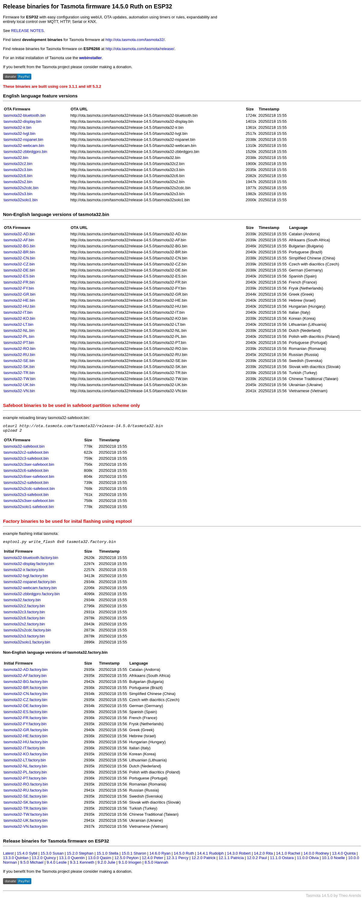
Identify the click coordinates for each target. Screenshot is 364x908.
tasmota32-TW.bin (20, 378)
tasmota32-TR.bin (19, 372)
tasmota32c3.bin (18, 169)
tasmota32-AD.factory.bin (26, 672)
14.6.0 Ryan (160, 856)
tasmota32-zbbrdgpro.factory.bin (32, 596)
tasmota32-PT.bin (19, 342)
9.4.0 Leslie (57, 865)
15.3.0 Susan (52, 856)
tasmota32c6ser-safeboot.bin (29, 478)
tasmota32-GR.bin (20, 294)
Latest (8, 856)
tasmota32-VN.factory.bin (26, 829)
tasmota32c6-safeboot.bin (26, 472)
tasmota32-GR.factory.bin (26, 732)
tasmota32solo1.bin (21, 200)
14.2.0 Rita (263, 856)
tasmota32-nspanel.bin (23, 139)
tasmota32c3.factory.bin (24, 614)
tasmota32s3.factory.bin (24, 639)
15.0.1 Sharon (134, 856)
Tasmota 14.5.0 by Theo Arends (333, 898)
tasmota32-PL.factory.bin (25, 775)
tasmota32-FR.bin (19, 282)
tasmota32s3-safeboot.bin (26, 496)
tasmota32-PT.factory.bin (25, 781)
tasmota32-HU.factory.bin (26, 744)
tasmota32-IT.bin (18, 312)
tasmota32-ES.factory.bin (25, 714)
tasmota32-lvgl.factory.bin (26, 578)
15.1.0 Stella (107, 856)
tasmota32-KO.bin (19, 318)
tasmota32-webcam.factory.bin (30, 590)
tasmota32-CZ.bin (19, 264)
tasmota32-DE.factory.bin (26, 708)
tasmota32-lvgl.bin (20, 133)
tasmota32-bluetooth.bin (25, 115)
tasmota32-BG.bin (19, 246)
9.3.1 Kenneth (82, 865)
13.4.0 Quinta (344, 856)
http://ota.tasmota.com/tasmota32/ (135, 39)
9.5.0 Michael (31, 865)
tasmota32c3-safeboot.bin (26, 460)
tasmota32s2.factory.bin (24, 626)
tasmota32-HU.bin (19, 306)
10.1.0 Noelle (333, 860)
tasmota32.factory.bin (22, 602)
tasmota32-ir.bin (18, 127)
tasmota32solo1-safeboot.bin (29, 508)
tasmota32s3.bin (18, 194)
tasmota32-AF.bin (19, 240)
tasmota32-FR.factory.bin (25, 720)
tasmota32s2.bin (18, 181)
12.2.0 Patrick (204, 860)
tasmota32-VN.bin (19, 391)
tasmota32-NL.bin (19, 330)
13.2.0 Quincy (44, 860)
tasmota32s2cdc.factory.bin (27, 632)
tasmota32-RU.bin (19, 354)
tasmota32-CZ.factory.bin (25, 702)
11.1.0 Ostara (282, 860)
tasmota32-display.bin (23, 121)
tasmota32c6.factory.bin (24, 620)
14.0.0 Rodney (316, 856)
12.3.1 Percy (177, 860)
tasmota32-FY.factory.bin (25, 726)
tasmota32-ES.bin (19, 276)
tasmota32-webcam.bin (24, 145)
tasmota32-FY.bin (19, 288)
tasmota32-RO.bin (20, 348)
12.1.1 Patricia (231, 860)
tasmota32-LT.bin (18, 324)
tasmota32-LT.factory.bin (25, 762)
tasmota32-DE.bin (19, 270)
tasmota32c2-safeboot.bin (26, 454)
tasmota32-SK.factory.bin (25, 805)
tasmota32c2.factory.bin (24, 608)
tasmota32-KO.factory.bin (26, 756)
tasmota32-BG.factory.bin (26, 684)
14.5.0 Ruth (184, 856)
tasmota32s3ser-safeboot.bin (29, 502)
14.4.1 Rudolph (210, 856)
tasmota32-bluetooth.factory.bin (31, 560)
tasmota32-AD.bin (19, 234)
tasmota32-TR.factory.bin (25, 811)
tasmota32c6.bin (18, 175)
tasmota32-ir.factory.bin (24, 572)
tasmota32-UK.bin (19, 385)
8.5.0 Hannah (156, 865)
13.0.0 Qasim (99, 860)
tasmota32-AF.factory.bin (25, 678)
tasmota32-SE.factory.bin (25, 799)
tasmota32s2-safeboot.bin (26, 484)
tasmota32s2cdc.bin (21, 188)
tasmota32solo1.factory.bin (27, 645)
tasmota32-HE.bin (19, 300)
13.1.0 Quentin (72, 860)
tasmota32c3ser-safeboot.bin (29, 466)
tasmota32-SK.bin (19, 366)
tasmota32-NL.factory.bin (25, 769)
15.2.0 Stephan (80, 856)
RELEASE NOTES (27, 30)
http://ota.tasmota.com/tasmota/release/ (139, 48)
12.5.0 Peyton (127, 860)
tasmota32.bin (16, 157)
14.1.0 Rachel (288, 856)
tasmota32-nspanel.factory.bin (30, 584)
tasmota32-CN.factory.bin (26, 696)
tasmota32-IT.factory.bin (24, 750)
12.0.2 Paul (257, 860)
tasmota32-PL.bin (19, 336)
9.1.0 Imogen (129, 865)
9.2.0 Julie (106, 865)
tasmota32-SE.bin (19, 360)
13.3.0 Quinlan (16, 860)
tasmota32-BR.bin (19, 252)
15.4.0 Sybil (27, 856)
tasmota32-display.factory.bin (29, 566)
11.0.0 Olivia (307, 860)
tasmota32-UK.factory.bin (26, 823)
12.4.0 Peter (152, 860)
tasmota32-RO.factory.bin (26, 787)
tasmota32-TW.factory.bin (26, 817)
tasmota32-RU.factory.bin (26, 793)
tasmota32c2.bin (18, 163)
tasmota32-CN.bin (19, 258)
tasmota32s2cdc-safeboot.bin (29, 490)
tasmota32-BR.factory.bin (26, 690)
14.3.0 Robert (239, 856)
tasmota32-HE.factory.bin (26, 738)
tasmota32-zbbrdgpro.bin (25, 151)
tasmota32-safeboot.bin (24, 448)
